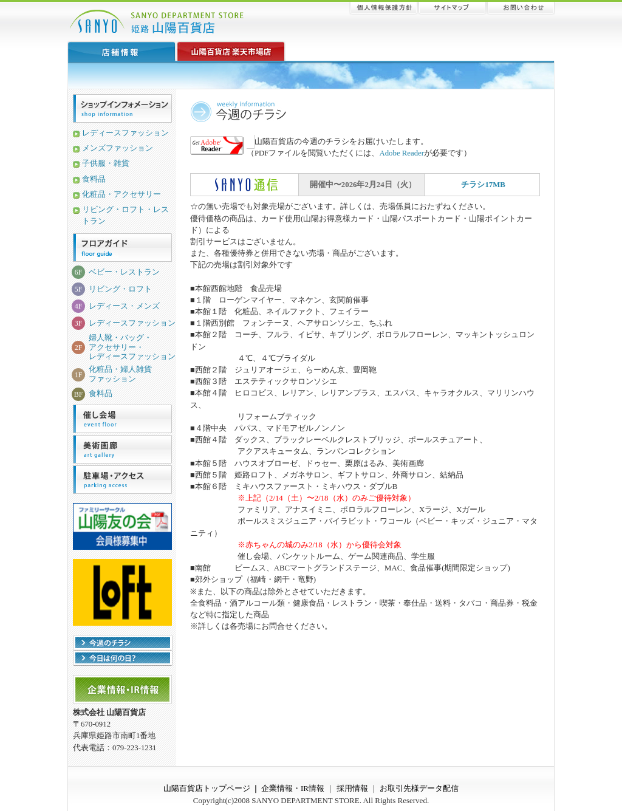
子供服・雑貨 (105, 163)
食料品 (94, 179)
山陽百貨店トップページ (206, 788)
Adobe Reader (401, 153)
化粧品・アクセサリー (121, 194)
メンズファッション (117, 148)
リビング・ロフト (120, 289)
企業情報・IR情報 (292, 788)
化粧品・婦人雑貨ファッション (120, 374)
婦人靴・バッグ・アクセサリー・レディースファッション (132, 347)
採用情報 (352, 788)
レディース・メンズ (124, 306)
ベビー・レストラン (124, 272)
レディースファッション (125, 133)
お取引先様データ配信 (419, 788)
